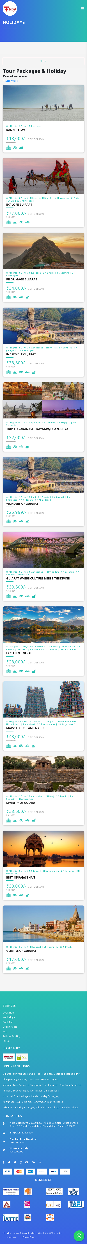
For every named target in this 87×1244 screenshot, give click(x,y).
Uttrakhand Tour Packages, (43, 1079)
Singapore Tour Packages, (44, 1085)
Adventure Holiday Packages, (19, 1107)
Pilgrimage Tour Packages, (17, 1101)
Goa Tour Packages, (71, 1085)
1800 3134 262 (18, 1142)
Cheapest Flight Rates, (15, 1079)
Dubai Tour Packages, (41, 1073)
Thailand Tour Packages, (16, 1090)
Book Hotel (9, 1012)
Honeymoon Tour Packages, (48, 1101)
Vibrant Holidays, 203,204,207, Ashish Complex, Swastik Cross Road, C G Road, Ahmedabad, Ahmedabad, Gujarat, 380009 (44, 1124)
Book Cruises (10, 1026)
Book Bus (8, 1022)
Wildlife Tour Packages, (48, 1107)
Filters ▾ (43, 61)
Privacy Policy (28, 1237)
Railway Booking (12, 1036)
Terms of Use (10, 1237)
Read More (10, 81)
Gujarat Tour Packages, (15, 1073)
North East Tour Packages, (44, 1090)
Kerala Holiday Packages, (45, 1096)
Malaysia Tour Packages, (16, 1085)
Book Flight (9, 1017)
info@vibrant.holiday (21, 1132)
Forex (6, 1040)
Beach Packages (71, 1107)
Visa (5, 1031)
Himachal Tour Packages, (16, 1096)
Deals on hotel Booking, (67, 1073)
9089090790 (16, 1151)
